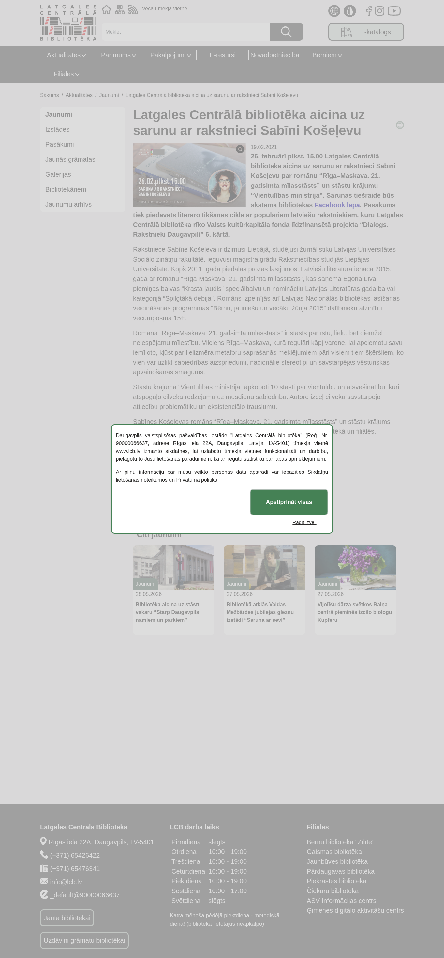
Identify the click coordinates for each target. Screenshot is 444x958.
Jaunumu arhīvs (68, 204)
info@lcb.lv (66, 882)
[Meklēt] (182, 32)
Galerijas (58, 174)
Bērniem (324, 55)
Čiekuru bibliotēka (333, 890)
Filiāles (63, 74)
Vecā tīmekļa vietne (164, 8)
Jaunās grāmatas (70, 159)
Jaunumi (109, 95)
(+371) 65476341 (75, 868)
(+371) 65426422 (75, 855)
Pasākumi (59, 144)
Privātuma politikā (196, 480)
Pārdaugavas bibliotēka (341, 871)
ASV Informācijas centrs (341, 900)
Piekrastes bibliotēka (336, 881)
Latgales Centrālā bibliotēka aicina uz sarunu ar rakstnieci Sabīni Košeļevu (212, 95)
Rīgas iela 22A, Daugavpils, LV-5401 (101, 842)
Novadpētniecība (274, 55)
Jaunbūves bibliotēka (337, 861)
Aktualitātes (64, 55)
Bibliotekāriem (65, 189)
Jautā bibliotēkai (67, 917)
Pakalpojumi (168, 55)
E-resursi (223, 55)
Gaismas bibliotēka (334, 851)
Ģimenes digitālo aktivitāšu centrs (355, 910)
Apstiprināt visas (289, 502)
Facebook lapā (337, 205)
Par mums (116, 55)
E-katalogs (366, 32)
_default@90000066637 (85, 895)
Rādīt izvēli (304, 522)
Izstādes (57, 129)
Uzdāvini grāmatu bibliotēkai (84, 940)
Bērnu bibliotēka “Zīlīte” (340, 842)
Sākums (49, 95)
